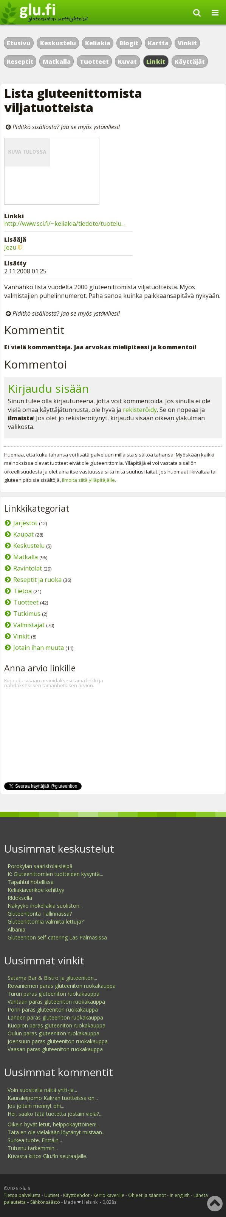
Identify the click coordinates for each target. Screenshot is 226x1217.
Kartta (158, 43)
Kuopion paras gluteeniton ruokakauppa (56, 1025)
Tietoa (22, 591)
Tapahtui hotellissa (31, 881)
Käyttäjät (190, 61)
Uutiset (51, 1195)
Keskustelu (58, 43)
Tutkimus (26, 613)
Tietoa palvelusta (22, 1195)
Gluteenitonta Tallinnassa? (40, 913)
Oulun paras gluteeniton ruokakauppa (53, 1033)
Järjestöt (25, 523)
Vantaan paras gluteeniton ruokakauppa (56, 1001)
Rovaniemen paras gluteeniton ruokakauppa (62, 985)
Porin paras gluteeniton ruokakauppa (53, 1009)
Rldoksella (20, 897)
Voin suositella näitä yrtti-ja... (42, 1090)
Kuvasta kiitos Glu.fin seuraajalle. (47, 1156)
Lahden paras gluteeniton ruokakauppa (55, 1017)
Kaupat (23, 534)
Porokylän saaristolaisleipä (40, 866)
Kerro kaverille (108, 1195)
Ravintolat (27, 568)
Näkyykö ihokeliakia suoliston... (45, 905)
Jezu (10, 247)
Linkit (156, 61)
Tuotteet (94, 61)
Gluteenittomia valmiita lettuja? (46, 921)
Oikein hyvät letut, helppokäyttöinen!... (54, 1124)
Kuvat (127, 61)
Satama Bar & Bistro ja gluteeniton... (52, 977)
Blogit (128, 43)
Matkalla (57, 61)
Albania (16, 929)
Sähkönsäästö (45, 1202)
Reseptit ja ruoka (37, 579)
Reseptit (20, 61)
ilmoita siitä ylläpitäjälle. (89, 480)
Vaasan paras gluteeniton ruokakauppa (55, 1049)
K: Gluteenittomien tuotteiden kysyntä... (55, 874)
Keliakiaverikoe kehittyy (36, 889)
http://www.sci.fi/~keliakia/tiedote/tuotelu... (64, 223)
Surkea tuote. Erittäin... (35, 1140)
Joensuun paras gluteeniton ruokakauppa (58, 1041)
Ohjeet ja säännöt (147, 1195)
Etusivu (19, 43)
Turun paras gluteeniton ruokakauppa (53, 993)
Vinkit (187, 43)
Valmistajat (29, 625)
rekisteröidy (140, 410)
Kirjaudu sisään (48, 388)
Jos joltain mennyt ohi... (36, 1105)
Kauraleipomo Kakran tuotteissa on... (53, 1097)
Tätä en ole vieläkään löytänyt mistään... (56, 1132)
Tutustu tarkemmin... (33, 1148)
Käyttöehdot (76, 1195)
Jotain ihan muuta (38, 647)
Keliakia (97, 43)
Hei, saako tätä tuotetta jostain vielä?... (55, 1113)
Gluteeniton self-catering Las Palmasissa (57, 937)
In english (180, 1195)
